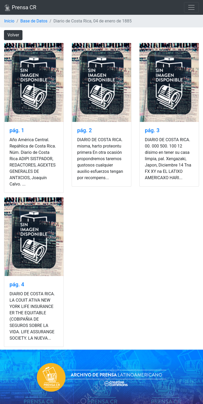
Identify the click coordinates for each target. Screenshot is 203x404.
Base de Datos (34, 20)
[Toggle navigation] (191, 7)
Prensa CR (20, 7)
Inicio (9, 20)
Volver (13, 34)
